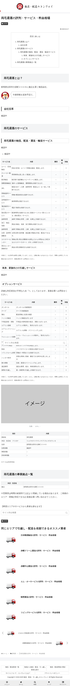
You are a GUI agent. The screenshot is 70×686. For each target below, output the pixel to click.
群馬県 (5, 23)
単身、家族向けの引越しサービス (36, 56)
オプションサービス (31, 60)
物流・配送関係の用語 (57, 668)
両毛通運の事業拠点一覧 (26, 63)
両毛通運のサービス (25, 49)
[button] (67, 514)
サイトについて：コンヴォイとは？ (18, 674)
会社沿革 (23, 45)
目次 (32, 36)
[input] (35, 513)
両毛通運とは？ (23, 42)
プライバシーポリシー (52, 674)
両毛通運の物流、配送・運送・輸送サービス (37, 52)
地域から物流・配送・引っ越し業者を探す (35, 669)
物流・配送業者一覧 (12, 668)
